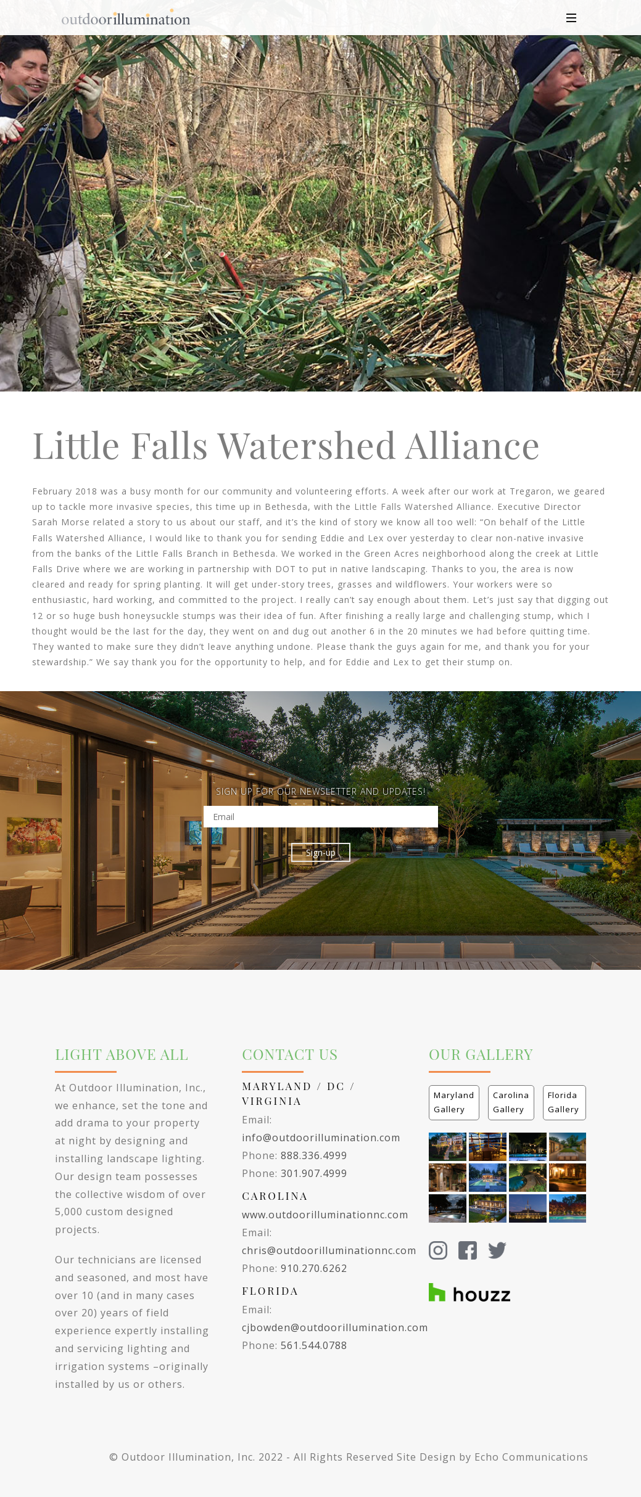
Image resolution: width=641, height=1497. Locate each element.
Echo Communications (531, 1457)
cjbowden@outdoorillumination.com (335, 1327)
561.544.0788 (314, 1345)
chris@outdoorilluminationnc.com (329, 1250)
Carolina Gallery (511, 1102)
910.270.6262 (314, 1268)
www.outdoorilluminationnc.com (325, 1214)
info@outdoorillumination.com (321, 1137)
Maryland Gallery (454, 1102)
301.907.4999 (314, 1173)
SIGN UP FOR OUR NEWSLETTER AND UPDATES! (321, 791)
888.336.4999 (314, 1155)
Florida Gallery (563, 1102)
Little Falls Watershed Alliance (286, 443)
